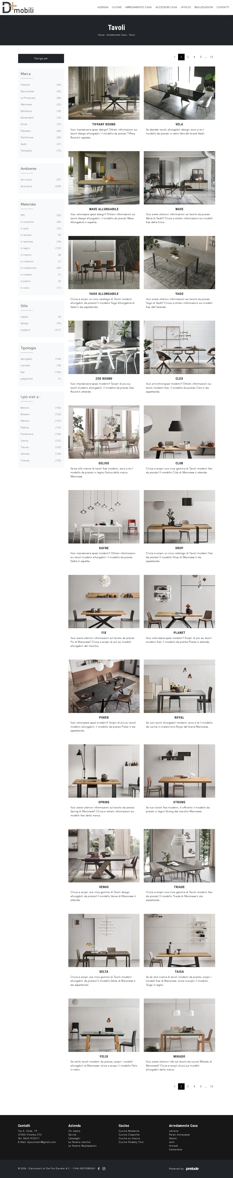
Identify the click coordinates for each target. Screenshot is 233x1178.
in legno (40, 248)
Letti (172, 1142)
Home (101, 35)
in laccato (40, 235)
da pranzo (40, 186)
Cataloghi (74, 1138)
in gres (40, 228)
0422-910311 (31, 1138)
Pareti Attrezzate (179, 1134)
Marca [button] (26, 73)
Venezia (40, 454)
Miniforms (40, 111)
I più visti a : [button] (31, 396)
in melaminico (40, 268)
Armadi (173, 1145)
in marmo (40, 255)
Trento (40, 441)
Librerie (174, 1131)
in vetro (40, 288)
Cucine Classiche (129, 1134)
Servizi (72, 1134)
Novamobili (40, 118)
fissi (40, 372)
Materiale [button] (28, 204)
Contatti (223, 7)
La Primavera (40, 98)
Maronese (40, 105)
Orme (40, 124)
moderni (40, 330)
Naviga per (41, 58)
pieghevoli (40, 379)
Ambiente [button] (29, 168)
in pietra (40, 281)
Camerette (175, 1149)
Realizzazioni (203, 7)
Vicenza (40, 461)
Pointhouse (40, 137)
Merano (40, 421)
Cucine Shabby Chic (131, 1142)
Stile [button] (24, 305)
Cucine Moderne (129, 1131)
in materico (40, 261)
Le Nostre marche (79, 1142)
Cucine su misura (129, 1138)
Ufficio (186, 7)
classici (40, 317)
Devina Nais (40, 91)
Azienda (102, 7)
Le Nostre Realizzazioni (82, 1145)
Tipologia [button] (28, 348)
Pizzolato (40, 131)
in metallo (40, 275)
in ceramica (40, 222)
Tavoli (132, 35)
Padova (40, 428)
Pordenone (40, 434)
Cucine (117, 7)
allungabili (40, 359)
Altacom (40, 85)
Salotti (173, 1138)
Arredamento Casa (138, 7)
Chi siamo (74, 1131)
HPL (40, 215)
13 (211, 57)
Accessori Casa (166, 7)
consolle (40, 366)
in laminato (40, 242)
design (40, 323)
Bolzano (40, 414)
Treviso (40, 447)
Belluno (40, 408)
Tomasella (40, 151)
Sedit (40, 144)
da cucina (40, 180)
